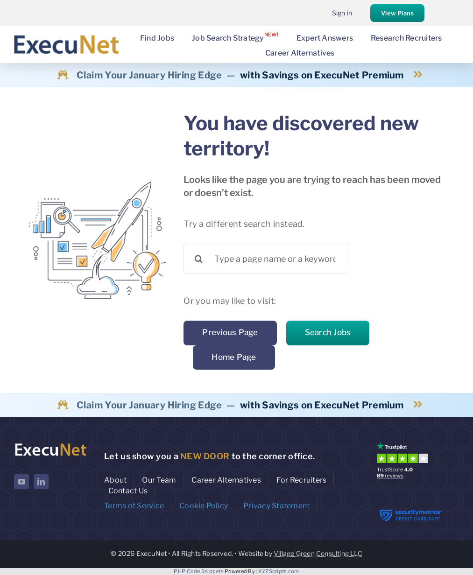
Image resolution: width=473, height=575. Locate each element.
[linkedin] (41, 481)
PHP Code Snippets (199, 571)
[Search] (199, 259)
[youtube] (21, 481)
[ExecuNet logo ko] (50, 444)
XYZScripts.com (278, 571)
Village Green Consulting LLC (318, 553)
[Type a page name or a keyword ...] (267, 259)
